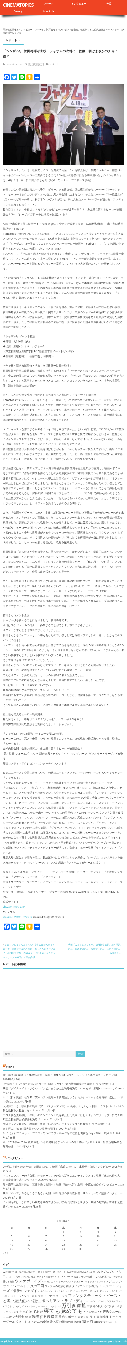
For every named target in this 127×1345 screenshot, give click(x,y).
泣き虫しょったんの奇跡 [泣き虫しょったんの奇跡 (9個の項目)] (32, 1322)
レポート (48, 3)
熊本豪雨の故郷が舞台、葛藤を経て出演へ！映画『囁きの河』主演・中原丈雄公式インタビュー (60, 1184)
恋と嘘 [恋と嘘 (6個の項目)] (28, 1317)
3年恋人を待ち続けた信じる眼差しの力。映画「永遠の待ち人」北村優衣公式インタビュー (57, 1166)
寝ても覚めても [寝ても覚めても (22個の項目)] (63, 1310)
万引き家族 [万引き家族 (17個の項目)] (74, 1305)
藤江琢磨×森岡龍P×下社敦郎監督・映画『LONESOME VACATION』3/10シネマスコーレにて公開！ (61, 1075)
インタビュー (78, 3)
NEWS (10, 1066)
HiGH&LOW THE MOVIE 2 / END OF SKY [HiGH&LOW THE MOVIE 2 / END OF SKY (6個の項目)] (81, 1272)
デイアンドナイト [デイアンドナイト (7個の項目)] (90, 1291)
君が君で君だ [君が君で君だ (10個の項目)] (33, 1311)
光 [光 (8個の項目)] (20, 1311)
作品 (108, 3)
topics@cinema (14, 64)
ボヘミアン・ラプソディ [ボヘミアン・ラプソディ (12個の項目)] (62, 1300)
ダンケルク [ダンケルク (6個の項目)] (75, 1291)
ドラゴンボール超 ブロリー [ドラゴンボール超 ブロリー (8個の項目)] (32, 1296)
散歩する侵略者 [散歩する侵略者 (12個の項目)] (45, 1316)
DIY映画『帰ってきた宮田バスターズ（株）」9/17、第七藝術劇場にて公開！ (49, 1084)
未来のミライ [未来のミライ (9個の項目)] (87, 1317)
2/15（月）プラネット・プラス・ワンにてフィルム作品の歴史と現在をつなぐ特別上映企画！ (59, 1133)
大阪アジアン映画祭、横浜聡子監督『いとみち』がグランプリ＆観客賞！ (47, 1124)
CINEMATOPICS (18, 5)
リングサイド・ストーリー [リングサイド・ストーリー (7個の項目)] (26, 1306)
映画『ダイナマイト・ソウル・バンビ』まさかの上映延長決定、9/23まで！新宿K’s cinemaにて (60, 1088)
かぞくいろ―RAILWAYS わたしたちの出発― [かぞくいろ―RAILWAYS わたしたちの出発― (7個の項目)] (71, 1276)
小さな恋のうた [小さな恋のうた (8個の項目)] (93, 1311)
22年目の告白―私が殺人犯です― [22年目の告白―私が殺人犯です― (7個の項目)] (20, 1271)
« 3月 (5, 1253)
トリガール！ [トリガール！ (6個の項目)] (9, 1296)
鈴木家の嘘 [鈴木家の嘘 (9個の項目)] (57, 1322)
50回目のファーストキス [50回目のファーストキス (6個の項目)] (49, 1272)
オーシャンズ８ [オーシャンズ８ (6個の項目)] (66, 1281)
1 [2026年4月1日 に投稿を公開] (63, 1232)
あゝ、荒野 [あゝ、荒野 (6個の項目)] (15, 1276)
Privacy (17, 11)
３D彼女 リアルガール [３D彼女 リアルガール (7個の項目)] (105, 1322)
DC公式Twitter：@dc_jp (17, 916)
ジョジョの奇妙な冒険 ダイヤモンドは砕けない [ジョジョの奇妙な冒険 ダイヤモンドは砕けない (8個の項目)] (72, 1286)
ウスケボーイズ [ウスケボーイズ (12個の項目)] (28, 1280)
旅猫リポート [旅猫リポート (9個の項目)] (68, 1317)
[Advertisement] (63, 1006)
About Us (48, 11)
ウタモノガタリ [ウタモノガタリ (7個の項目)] (50, 1281)
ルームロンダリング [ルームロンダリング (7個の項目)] (50, 1306)
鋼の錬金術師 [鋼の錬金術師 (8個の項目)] (73, 1322)
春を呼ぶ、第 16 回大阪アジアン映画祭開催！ (30, 1128)
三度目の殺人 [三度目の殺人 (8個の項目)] (95, 1306)
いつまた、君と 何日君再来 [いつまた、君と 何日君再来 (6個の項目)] (34, 1276)
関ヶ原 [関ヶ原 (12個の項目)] (87, 1321)
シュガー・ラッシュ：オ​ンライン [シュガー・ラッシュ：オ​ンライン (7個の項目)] (91, 1281)
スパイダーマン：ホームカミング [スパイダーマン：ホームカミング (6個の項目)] (53, 1291)
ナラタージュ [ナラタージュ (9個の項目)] (58, 1296)
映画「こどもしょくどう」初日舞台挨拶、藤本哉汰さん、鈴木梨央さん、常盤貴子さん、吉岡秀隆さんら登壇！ (94, 949)
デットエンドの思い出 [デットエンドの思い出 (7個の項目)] (110, 1291)
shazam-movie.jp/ (14, 906)
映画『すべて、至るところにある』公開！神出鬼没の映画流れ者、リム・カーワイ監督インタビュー (63, 1193)
